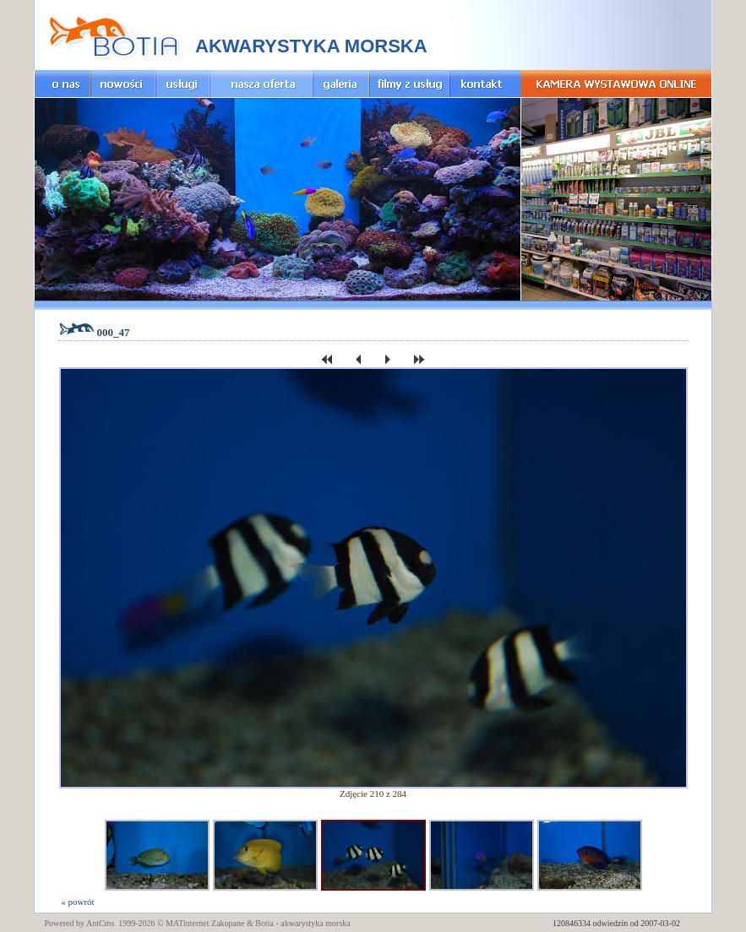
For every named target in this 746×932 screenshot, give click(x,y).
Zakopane (227, 923)
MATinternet (187, 923)
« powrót (77, 902)
